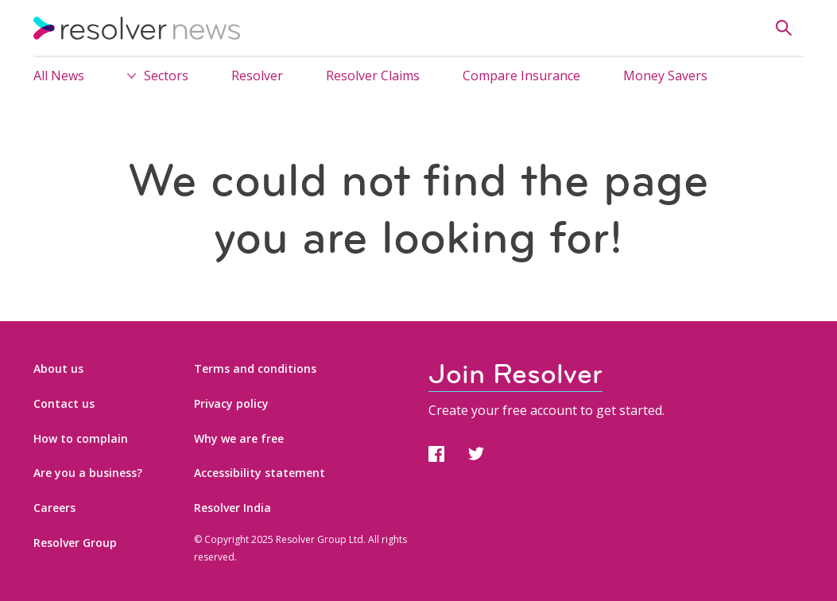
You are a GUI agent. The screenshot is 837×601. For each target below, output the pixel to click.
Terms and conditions (255, 368)
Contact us (64, 403)
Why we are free (239, 438)
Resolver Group (75, 542)
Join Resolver (515, 374)
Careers (54, 507)
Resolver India (232, 507)
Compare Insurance (521, 75)
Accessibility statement (259, 472)
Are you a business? (87, 472)
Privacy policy (231, 403)
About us (58, 368)
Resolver (257, 75)
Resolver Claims (373, 75)
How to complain (80, 438)
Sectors (166, 75)
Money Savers (665, 75)
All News (58, 75)
